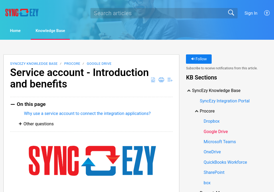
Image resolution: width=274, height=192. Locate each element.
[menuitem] (267, 13)
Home (18, 31)
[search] (164, 13)
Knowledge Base (59, 31)
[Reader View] (170, 80)
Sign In (251, 13)
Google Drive (99, 64)
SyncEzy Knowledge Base (34, 64)
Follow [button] (199, 59)
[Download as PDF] (153, 80)
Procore (72, 64)
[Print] (161, 80)
